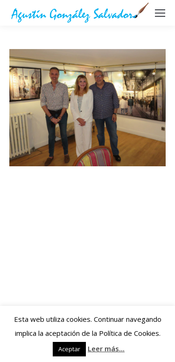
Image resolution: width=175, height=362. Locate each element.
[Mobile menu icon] (160, 13)
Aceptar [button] (69, 349)
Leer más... (106, 348)
